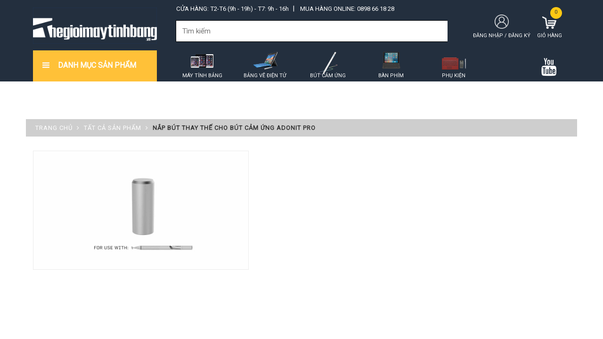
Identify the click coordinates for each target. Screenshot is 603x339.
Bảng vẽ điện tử (265, 76)
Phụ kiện (453, 76)
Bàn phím (391, 76)
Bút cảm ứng (328, 76)
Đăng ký (519, 35)
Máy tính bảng (202, 76)
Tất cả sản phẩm (112, 127)
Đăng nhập (488, 35)
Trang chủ (54, 127)
